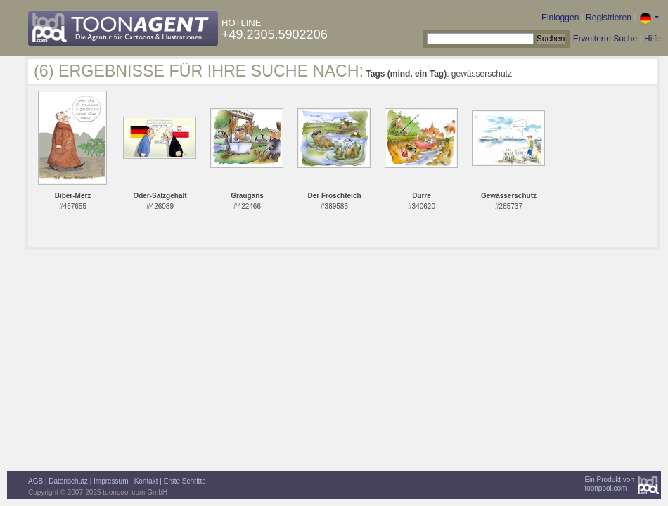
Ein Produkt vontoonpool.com (609, 484)
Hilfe (652, 39)
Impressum (111, 481)
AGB (35, 481)
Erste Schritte (185, 481)
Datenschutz (68, 481)
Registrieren (608, 17)
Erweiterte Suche (605, 39)
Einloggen (560, 17)
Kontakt (146, 481)
